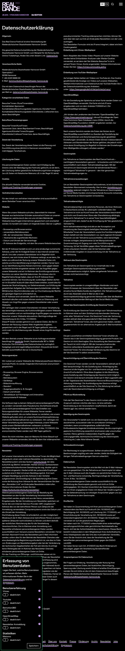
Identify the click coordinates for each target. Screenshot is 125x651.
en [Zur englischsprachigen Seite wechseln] (106, 4)
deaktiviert (15, 595)
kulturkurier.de (40, 462)
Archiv (94, 641)
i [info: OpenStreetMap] (39, 615)
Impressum (8, 582)
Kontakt (63, 641)
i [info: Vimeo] (39, 590)
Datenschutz (52, 56)
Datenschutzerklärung (14, 579)
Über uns (52, 641)
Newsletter (105, 641)
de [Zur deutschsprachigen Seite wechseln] (102, 4)
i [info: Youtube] (39, 599)
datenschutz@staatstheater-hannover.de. (82, 577)
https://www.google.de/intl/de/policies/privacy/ (90, 89)
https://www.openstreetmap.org (78, 117)
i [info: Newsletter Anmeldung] (39, 624)
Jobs (115, 641)
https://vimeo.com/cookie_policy (91, 67)
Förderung (84, 641)
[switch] (5, 594)
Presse (73, 641)
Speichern (34, 645)
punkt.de (19, 341)
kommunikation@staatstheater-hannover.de (28, 81)
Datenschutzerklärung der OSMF (78, 126)
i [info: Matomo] (39, 636)
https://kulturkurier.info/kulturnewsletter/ (20, 490)
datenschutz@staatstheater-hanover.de (30, 92)
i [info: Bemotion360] (39, 607)
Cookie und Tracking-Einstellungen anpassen (22, 187)
